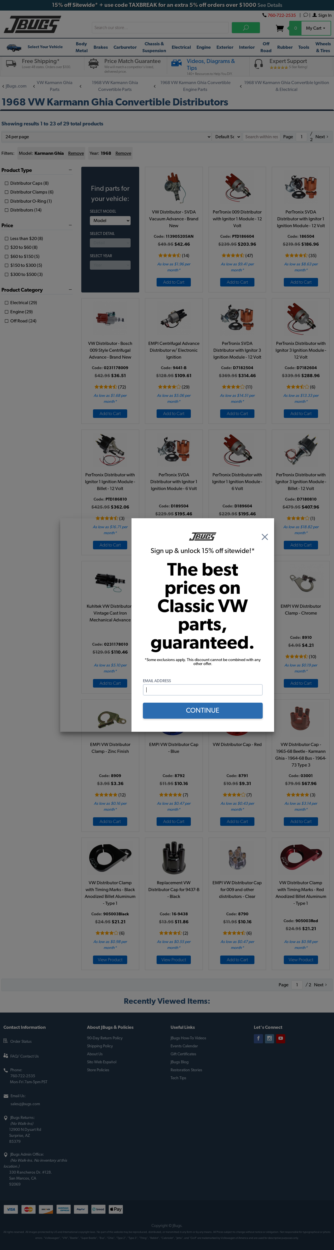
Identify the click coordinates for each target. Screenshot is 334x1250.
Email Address (157, 681)
